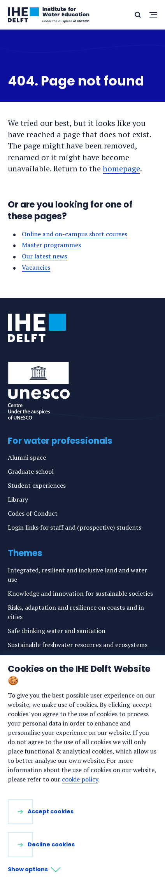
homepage (121, 168)
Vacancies (36, 267)
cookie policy (80, 779)
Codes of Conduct (33, 513)
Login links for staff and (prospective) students (74, 527)
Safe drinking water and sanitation (56, 630)
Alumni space (27, 457)
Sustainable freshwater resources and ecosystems (77, 644)
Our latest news (44, 256)
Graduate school (31, 471)
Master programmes (51, 245)
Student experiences (37, 485)
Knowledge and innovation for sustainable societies (80, 593)
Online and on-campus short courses (74, 234)
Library (18, 499)
